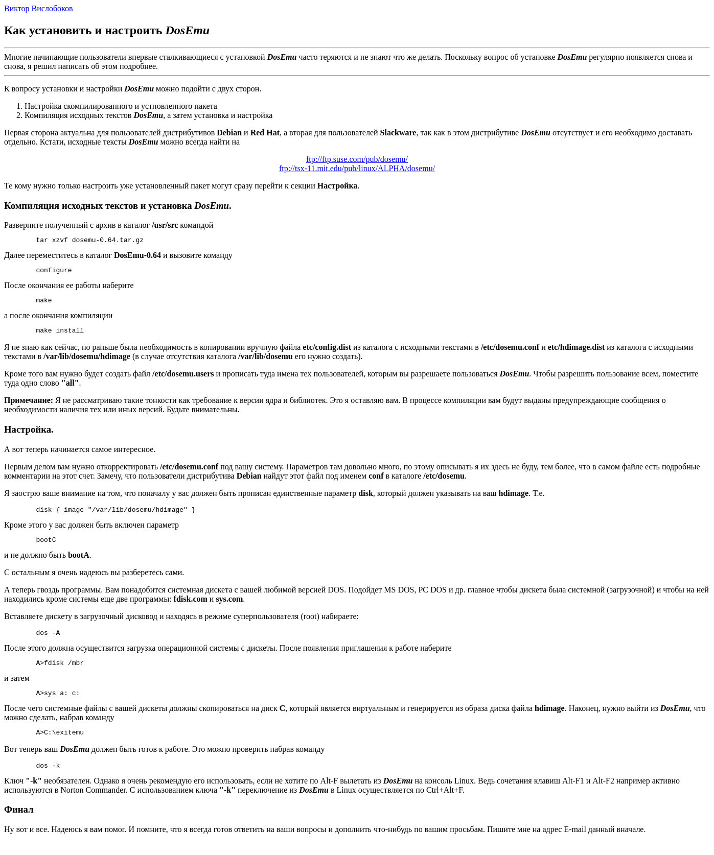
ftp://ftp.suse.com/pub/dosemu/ (357, 159)
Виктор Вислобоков (38, 8)
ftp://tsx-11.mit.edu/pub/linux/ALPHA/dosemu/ (357, 168)
